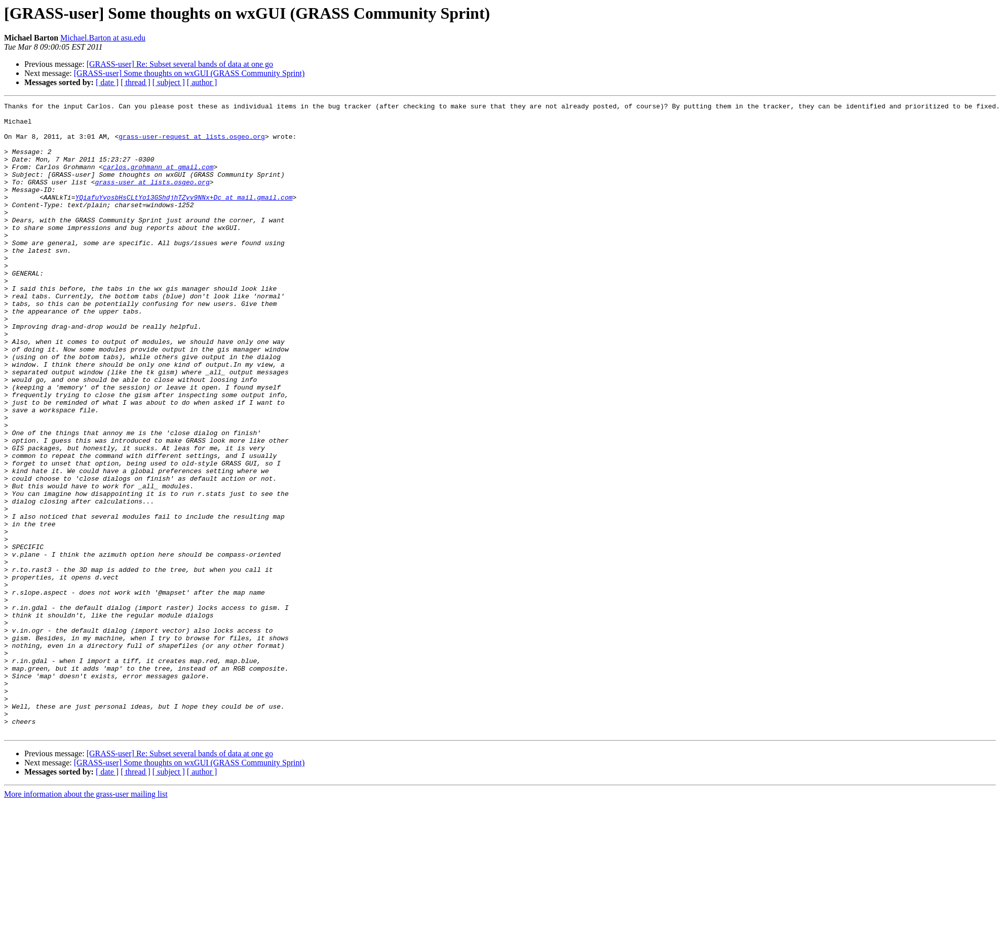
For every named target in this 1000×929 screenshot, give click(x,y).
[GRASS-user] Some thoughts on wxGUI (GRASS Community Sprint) (189, 73)
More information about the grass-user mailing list (86, 920)
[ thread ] (135, 82)
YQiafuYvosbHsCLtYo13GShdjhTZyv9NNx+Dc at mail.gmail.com (183, 216)
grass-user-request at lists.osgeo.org (192, 143)
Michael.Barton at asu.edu (102, 37)
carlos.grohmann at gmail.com (158, 180)
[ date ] (107, 82)
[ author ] (202, 82)
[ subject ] (168, 82)
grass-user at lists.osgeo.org (152, 198)
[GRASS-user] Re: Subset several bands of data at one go (180, 64)
